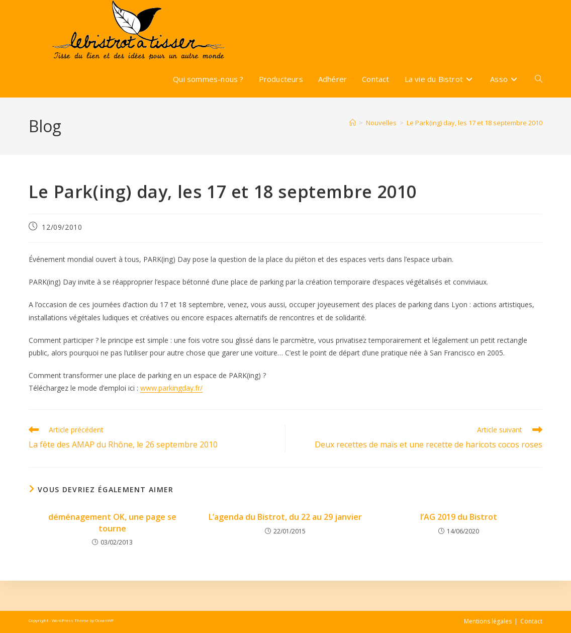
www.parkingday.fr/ (171, 388)
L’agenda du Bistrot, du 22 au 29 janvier (285, 516)
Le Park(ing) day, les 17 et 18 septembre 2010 (474, 122)
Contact (531, 621)
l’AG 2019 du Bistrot (458, 516)
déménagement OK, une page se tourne (112, 522)
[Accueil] (352, 122)
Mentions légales (488, 621)
